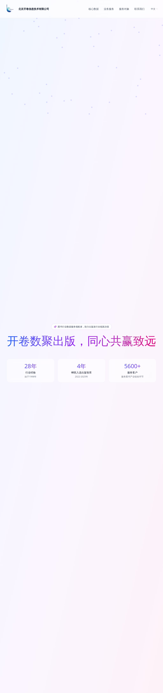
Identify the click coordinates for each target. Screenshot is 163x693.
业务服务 (109, 9)
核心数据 (94, 9)
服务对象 (124, 9)
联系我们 (139, 9)
